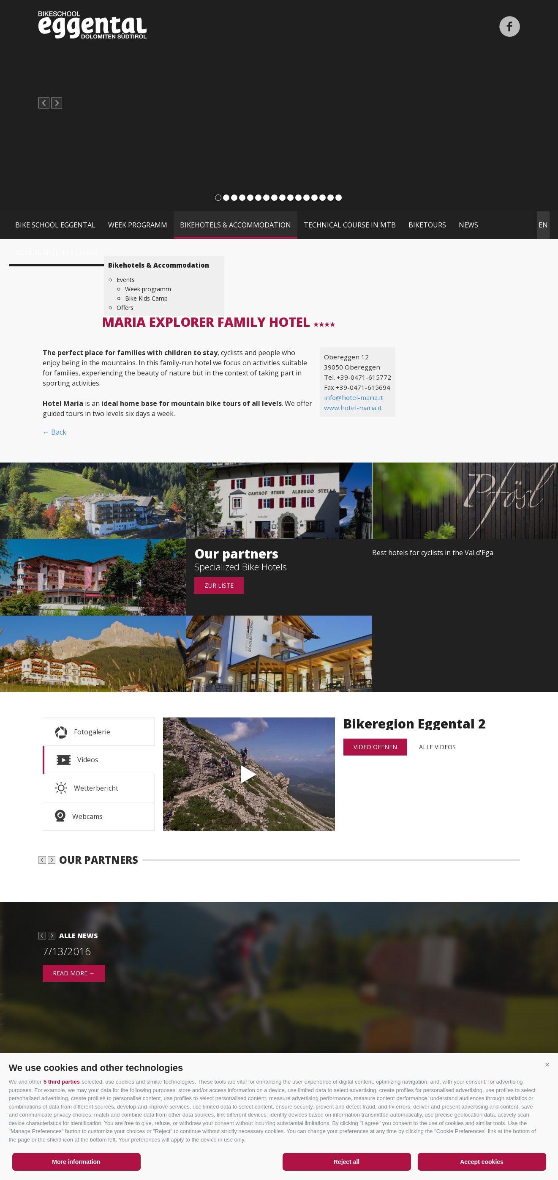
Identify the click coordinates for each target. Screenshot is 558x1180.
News (468, 225)
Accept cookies (482, 1161)
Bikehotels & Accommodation (235, 225)
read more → (74, 1028)
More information (76, 1161)
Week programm (137, 225)
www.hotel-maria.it (353, 407)
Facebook (509, 26)
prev (43, 103)
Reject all (346, 1161)
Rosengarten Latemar (56, 252)
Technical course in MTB (350, 225)
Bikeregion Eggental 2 (249, 774)
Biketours (427, 225)
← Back (54, 432)
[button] (547, 1064)
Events (126, 280)
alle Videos (437, 747)
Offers (125, 308)
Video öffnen (375, 747)
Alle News (78, 990)
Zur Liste (219, 585)
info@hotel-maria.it (353, 397)
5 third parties (62, 1082)
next (56, 103)
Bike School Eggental (55, 225)
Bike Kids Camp (146, 298)
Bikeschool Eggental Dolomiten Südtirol (92, 24)
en (543, 225)
